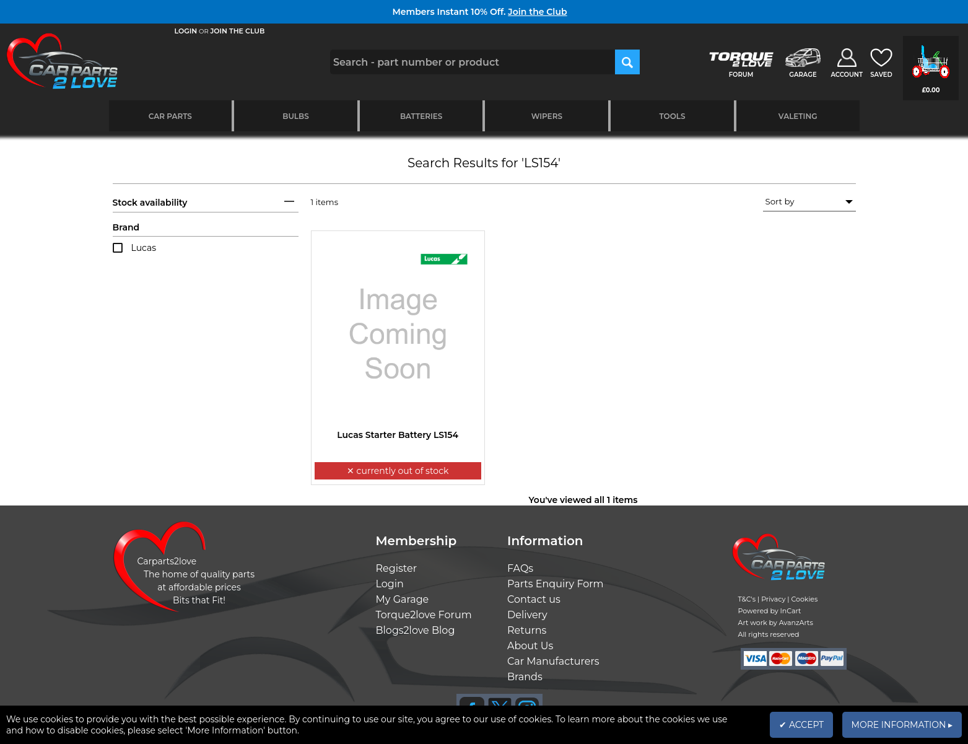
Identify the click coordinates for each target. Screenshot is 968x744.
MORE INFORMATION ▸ (902, 724)
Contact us (533, 599)
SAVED (881, 75)
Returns (526, 630)
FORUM (741, 75)
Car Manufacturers (553, 661)
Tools (672, 116)
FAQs (520, 568)
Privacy (773, 599)
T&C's (747, 599)
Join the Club (537, 11)
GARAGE (802, 75)
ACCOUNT (847, 75)
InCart (790, 610)
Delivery (527, 615)
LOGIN (186, 31)
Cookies (804, 599)
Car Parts (170, 116)
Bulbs (295, 116)
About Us (530, 646)
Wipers (546, 116)
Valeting (798, 116)
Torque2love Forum (424, 615)
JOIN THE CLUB (238, 31)
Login (390, 584)
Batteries (421, 116)
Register (396, 568)
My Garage (402, 599)
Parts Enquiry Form (555, 584)
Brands (525, 677)
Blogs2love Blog (415, 630)
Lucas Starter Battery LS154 (397, 435)
